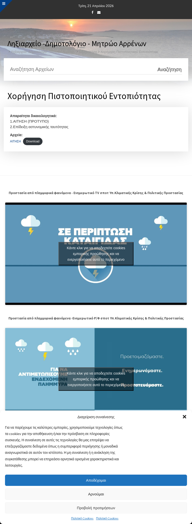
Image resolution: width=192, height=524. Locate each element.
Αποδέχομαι (96, 480)
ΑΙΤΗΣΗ (15, 141)
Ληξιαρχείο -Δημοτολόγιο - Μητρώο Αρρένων (43, 52)
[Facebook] (92, 12)
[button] (184, 416)
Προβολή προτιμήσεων (96, 508)
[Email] (98, 12)
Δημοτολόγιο (88, 52)
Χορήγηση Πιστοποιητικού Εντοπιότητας (129, 52)
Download (32, 141)
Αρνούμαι (96, 494)
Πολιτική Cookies (82, 518)
